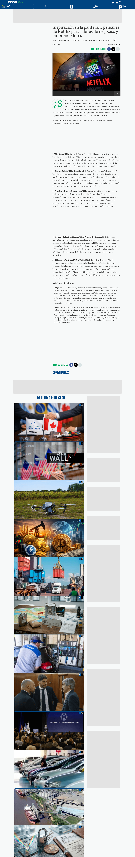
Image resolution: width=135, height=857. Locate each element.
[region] (67, 16)
